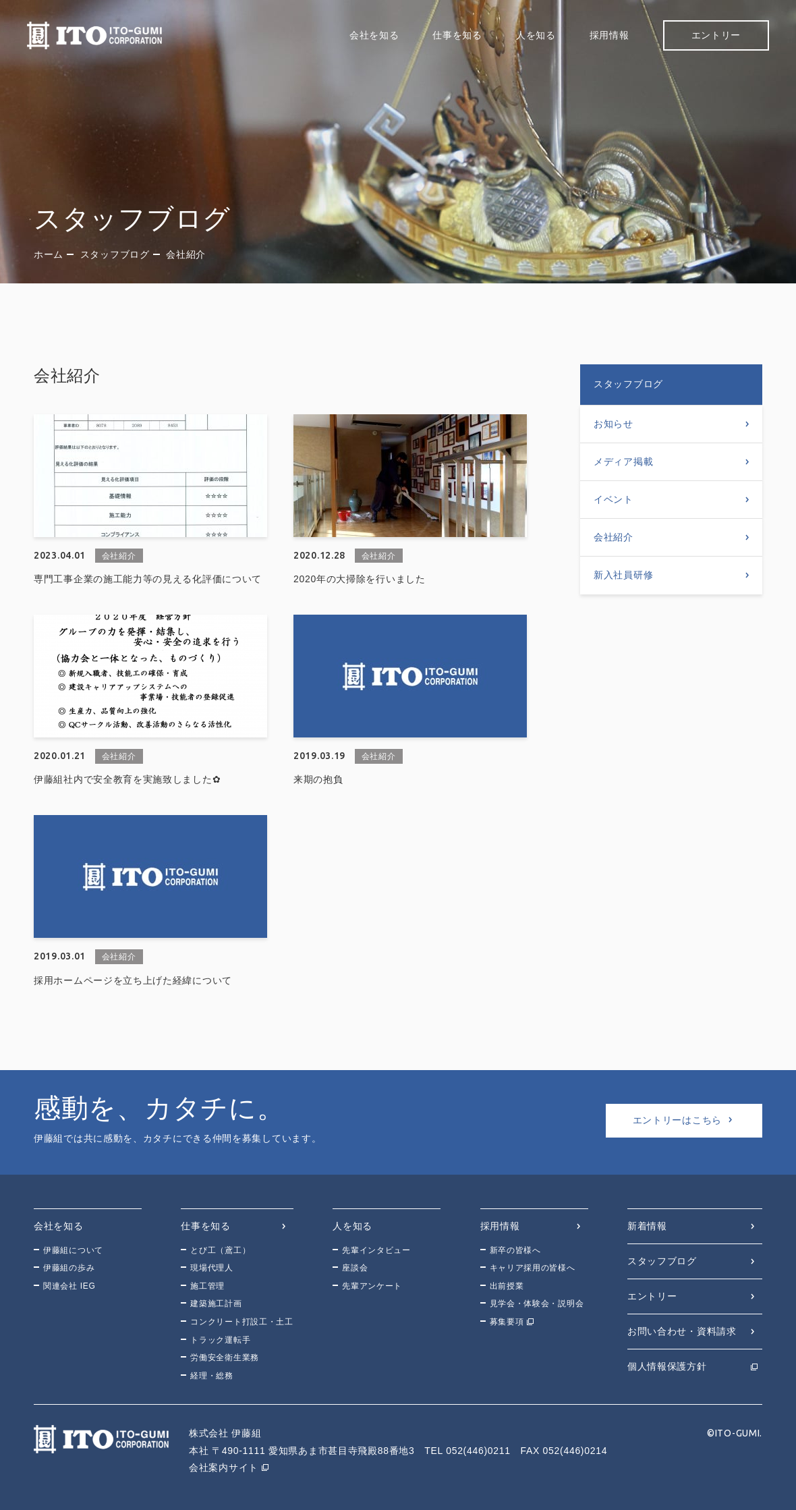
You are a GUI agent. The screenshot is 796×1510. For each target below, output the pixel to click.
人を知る (536, 35)
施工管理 (207, 1286)
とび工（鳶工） (220, 1250)
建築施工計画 (215, 1303)
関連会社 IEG (69, 1286)
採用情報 (609, 35)
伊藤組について (73, 1250)
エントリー (716, 35)
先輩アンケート (372, 1286)
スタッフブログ (115, 254)
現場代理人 (211, 1268)
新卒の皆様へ (515, 1250)
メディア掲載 (623, 461)
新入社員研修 (623, 574)
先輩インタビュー (376, 1250)
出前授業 (507, 1286)
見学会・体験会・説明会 (537, 1303)
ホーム (48, 254)
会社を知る (374, 35)
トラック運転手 (220, 1340)
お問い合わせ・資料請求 (682, 1331)
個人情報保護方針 (667, 1366)
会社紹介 (613, 537)
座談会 (355, 1268)
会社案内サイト (223, 1467)
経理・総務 (211, 1375)
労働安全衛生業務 (224, 1357)
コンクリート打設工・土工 (241, 1321)
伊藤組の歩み (68, 1268)
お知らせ (613, 423)
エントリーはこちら (677, 1120)
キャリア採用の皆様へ (532, 1268)
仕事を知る (457, 35)
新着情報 (647, 1226)
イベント (613, 499)
